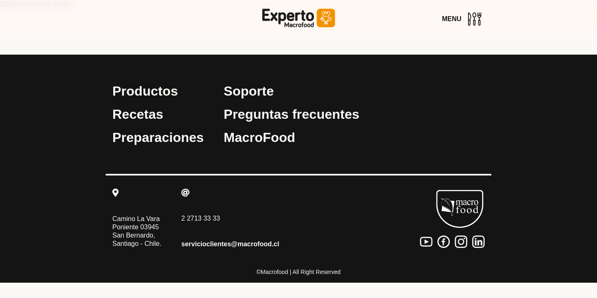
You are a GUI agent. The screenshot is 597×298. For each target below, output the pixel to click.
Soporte (249, 91)
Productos (145, 91)
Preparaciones (158, 137)
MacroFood (259, 137)
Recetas (137, 114)
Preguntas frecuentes (291, 114)
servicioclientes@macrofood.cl (230, 244)
